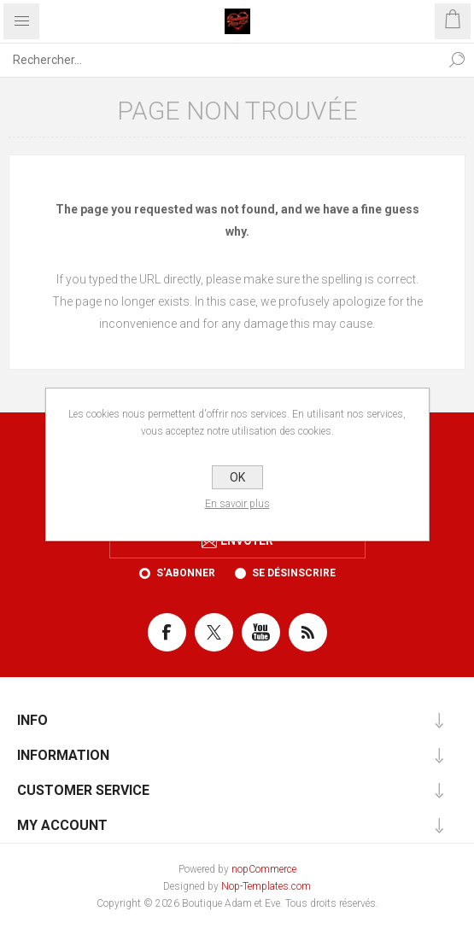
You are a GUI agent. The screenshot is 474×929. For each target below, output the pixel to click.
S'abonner (185, 573)
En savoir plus (237, 504)
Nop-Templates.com (266, 886)
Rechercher (457, 60)
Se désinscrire (294, 573)
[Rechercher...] (220, 60)
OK (237, 477)
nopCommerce (263, 869)
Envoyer (246, 540)
